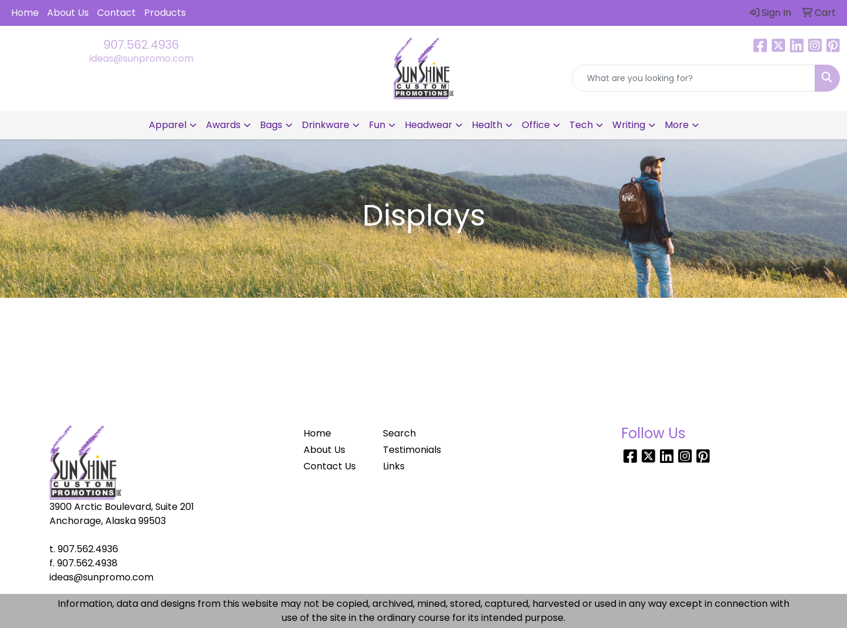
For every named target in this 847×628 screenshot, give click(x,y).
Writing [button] (628, 125)
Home (25, 12)
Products (165, 12)
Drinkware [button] (325, 125)
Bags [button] (271, 125)
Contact (116, 12)
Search (399, 433)
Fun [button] (377, 125)
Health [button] (487, 125)
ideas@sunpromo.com (141, 58)
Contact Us (330, 466)
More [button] (677, 125)
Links (394, 466)
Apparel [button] (167, 125)
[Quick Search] (693, 78)
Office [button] (536, 125)
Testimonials (412, 449)
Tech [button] (581, 125)
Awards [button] (223, 125)
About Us (68, 12)
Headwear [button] (428, 125)
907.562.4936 (141, 44)
